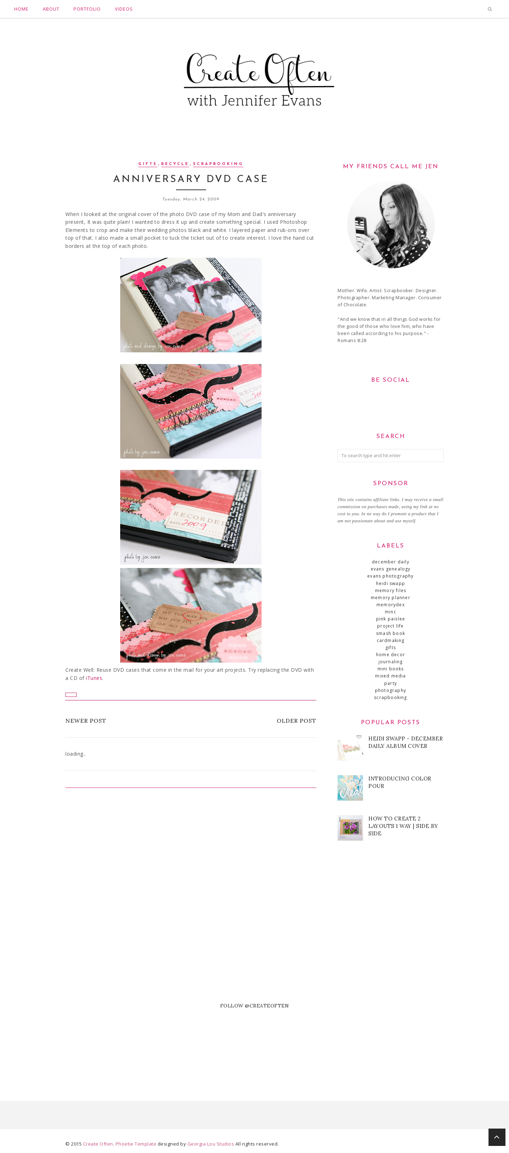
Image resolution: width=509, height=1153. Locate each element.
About (51, 9)
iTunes (94, 678)
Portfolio (87, 9)
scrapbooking (218, 164)
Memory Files (390, 590)
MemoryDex (390, 605)
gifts (147, 164)
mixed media (390, 676)
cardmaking (391, 640)
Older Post (296, 720)
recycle (175, 164)
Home (21, 9)
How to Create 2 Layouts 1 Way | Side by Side (403, 826)
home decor (390, 655)
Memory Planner (390, 598)
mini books (391, 669)
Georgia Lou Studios (210, 1144)
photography (390, 690)
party (390, 683)
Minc (390, 612)
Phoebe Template (136, 1144)
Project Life (390, 626)
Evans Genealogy (391, 569)
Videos (124, 9)
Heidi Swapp (390, 583)
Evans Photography (390, 576)
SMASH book (390, 633)
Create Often (98, 1144)
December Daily (390, 562)
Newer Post (85, 720)
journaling (391, 662)
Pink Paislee (390, 619)
